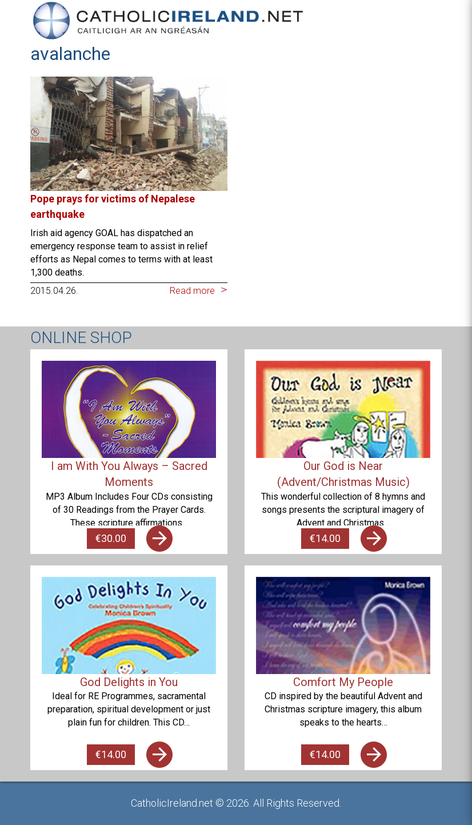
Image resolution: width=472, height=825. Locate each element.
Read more (192, 290)
